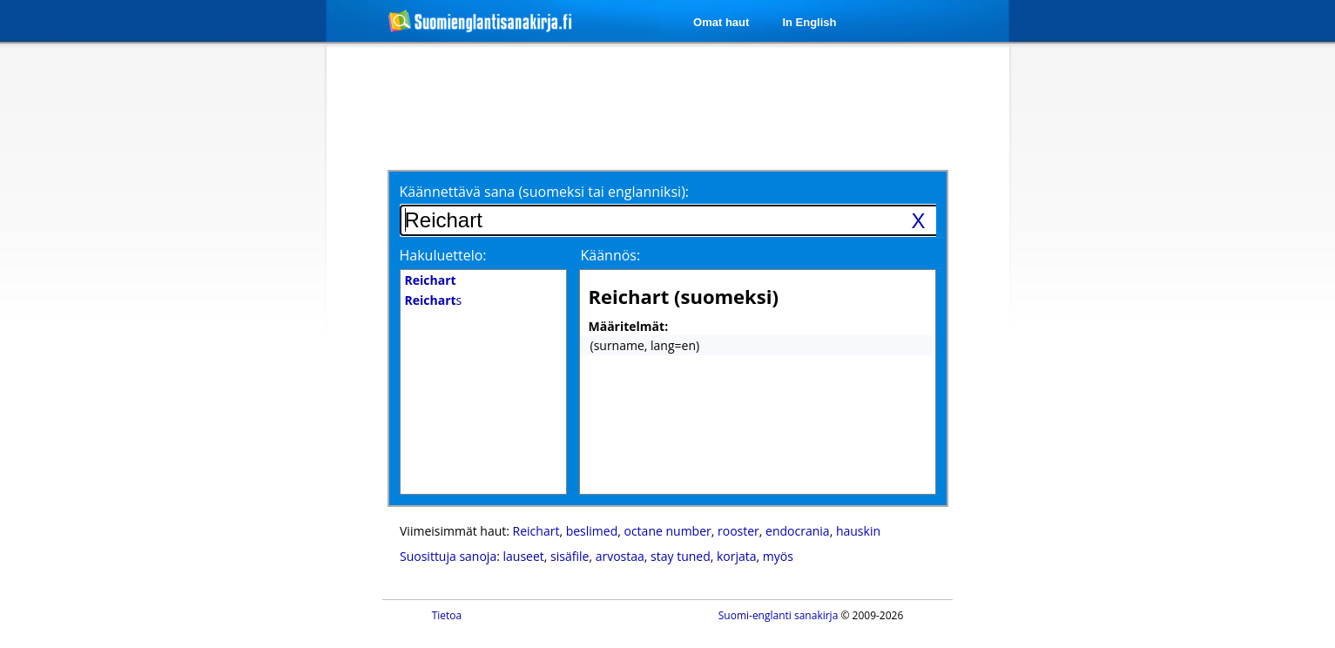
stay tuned (681, 556)
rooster (738, 531)
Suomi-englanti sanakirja (778, 615)
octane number (667, 531)
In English (809, 22)
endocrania (797, 531)
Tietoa (447, 615)
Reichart (536, 531)
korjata (737, 556)
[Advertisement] (234, 329)
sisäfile (569, 556)
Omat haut (721, 22)
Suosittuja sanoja (448, 556)
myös (778, 556)
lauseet (523, 556)
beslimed (592, 531)
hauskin (858, 531)
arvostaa (620, 556)
